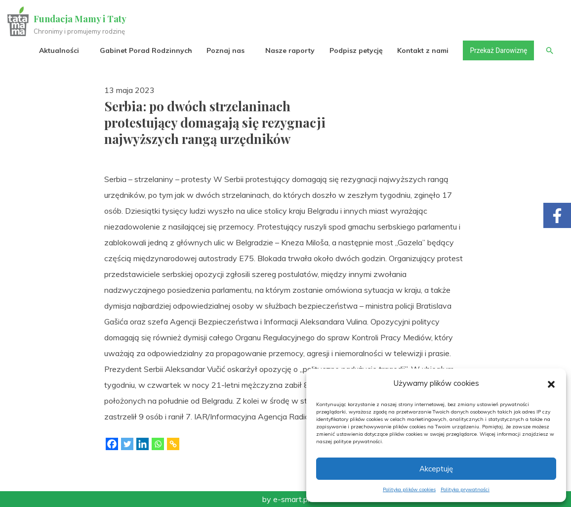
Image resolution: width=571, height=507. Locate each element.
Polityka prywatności (465, 489)
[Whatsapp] (157, 444)
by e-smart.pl (285, 499)
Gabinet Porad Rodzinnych (144, 50)
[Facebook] (112, 444)
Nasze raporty (288, 50)
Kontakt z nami (421, 50)
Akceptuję (436, 468)
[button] (551, 383)
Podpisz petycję (354, 50)
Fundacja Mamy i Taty (80, 19)
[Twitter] (127, 444)
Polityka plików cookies (409, 489)
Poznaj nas (224, 50)
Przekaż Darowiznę (497, 50)
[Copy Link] (173, 444)
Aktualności (58, 50)
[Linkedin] (142, 444)
